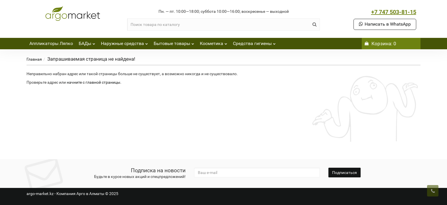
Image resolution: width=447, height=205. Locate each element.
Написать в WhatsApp (385, 24)
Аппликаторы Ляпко (51, 43)
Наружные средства (124, 42)
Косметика (213, 42)
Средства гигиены (254, 42)
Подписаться (344, 172)
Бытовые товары (174, 42)
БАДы (87, 42)
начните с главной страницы (93, 82)
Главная (34, 59)
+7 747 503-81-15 (393, 12)
